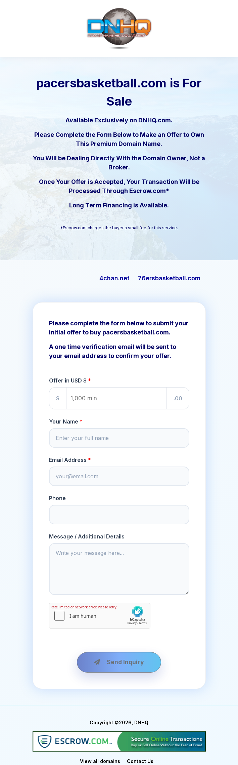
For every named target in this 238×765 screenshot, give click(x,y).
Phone (57, 498)
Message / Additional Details (87, 536)
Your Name (63, 421)
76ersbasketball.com (178, 278)
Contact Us (140, 761)
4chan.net (124, 278)
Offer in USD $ (68, 380)
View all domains (100, 761)
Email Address (68, 459)
